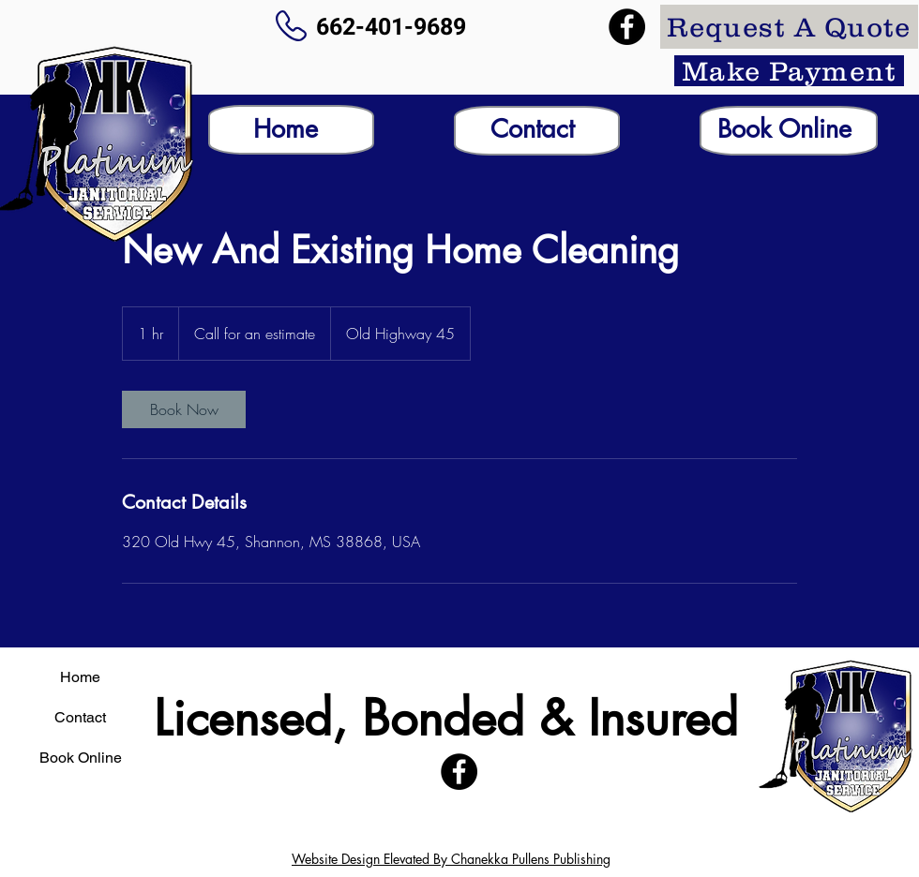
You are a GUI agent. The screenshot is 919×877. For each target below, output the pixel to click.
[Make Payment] (789, 70)
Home (80, 677)
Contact (80, 717)
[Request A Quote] (789, 27)
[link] (184, 409)
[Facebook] (627, 26)
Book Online (80, 757)
